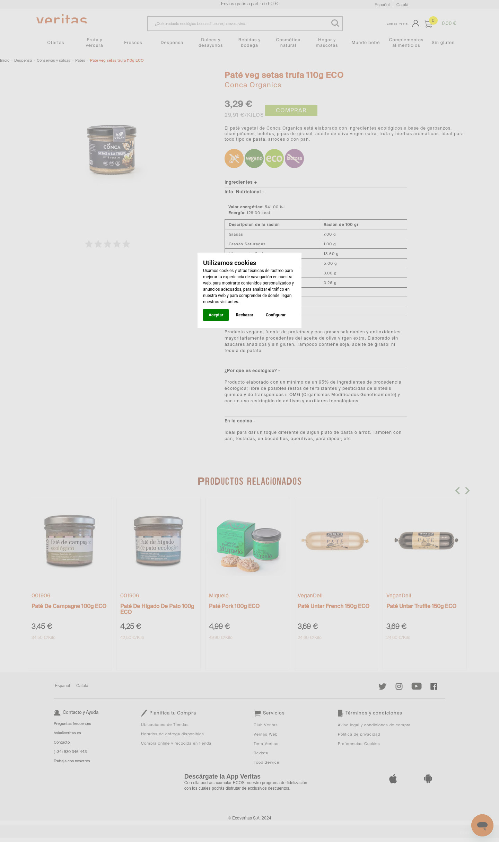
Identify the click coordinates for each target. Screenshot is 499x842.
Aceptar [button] (216, 315)
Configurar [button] (276, 315)
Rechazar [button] (244, 315)
